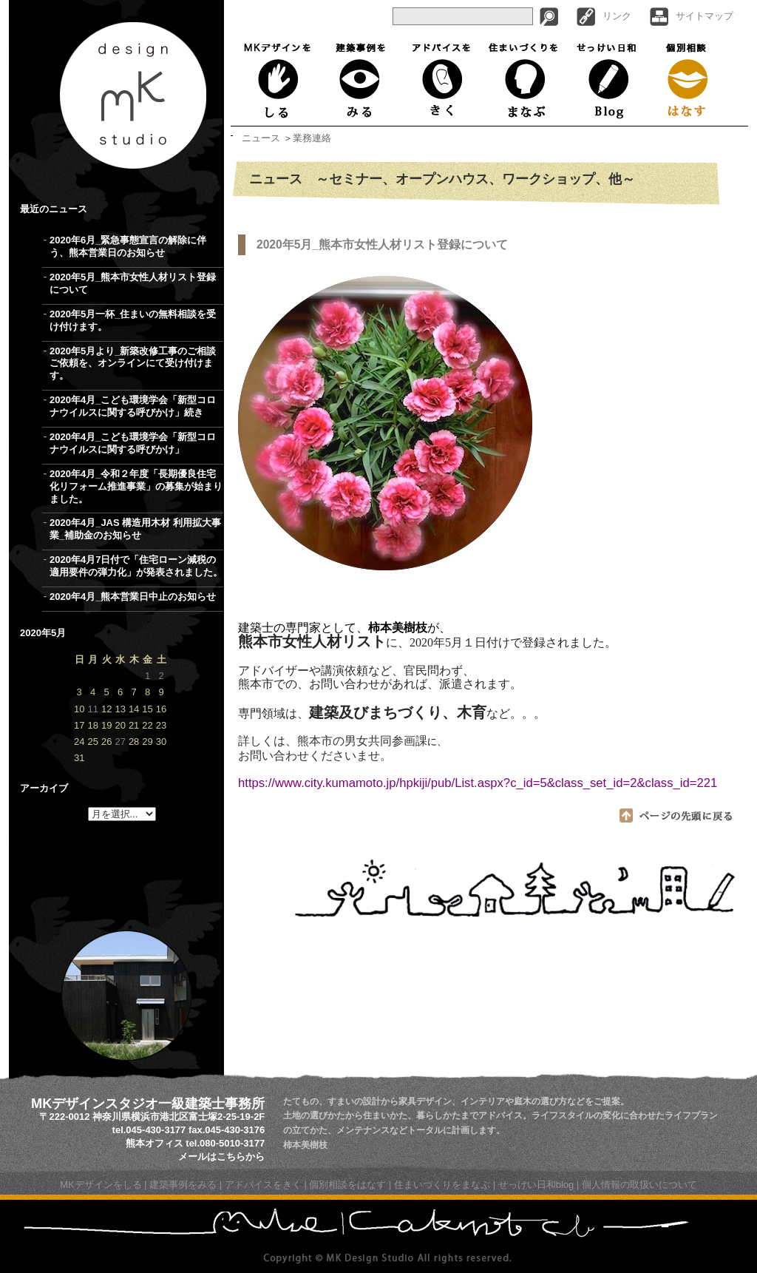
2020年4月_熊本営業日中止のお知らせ (133, 596)
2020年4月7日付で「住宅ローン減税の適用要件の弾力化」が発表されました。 (136, 566)
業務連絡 (312, 137)
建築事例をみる (361, 79)
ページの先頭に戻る (676, 815)
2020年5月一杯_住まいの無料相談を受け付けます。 (133, 320)
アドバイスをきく (440, 79)
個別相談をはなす (347, 1184)
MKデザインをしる (280, 79)
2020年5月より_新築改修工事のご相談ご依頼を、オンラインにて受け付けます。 (133, 363)
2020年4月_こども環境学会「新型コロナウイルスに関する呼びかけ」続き (133, 406)
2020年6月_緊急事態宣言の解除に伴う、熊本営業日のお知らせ (128, 246)
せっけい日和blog (536, 1184)
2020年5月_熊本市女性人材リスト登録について (133, 283)
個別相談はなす (688, 79)
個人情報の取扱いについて (639, 1184)
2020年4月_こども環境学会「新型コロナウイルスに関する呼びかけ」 (133, 443)
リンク (616, 15)
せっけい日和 (607, 79)
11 (92, 709)
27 (120, 741)
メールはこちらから (221, 1156)
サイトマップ (704, 15)
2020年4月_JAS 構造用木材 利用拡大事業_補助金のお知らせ (135, 529)
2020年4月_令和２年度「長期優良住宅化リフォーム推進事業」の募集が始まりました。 (136, 486)
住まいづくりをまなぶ (523, 79)
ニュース (261, 137)
